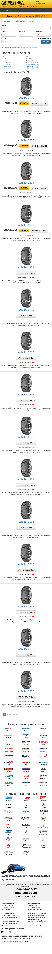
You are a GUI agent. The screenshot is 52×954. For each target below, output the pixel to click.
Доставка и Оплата (34, 907)
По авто (30, 21)
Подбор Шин (7, 21)
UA (7, 926)
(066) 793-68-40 (18, 6)
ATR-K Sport (6, 64)
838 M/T (30, 58)
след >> (16, 714)
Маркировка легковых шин (36, 915)
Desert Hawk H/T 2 (8, 68)
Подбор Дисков (20, 21)
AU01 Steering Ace (33, 64)
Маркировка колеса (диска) (37, 913)
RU (2, 926)
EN (4, 926)
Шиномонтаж (32, 905)
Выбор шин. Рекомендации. (36, 917)
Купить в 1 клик (39, 104)
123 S (29, 56)
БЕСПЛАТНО (40, 16)
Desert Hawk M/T (32, 68)
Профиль (22, 31)
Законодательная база (35, 909)
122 (4, 56)
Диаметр (39, 31)
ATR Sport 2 (6, 62)
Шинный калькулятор (34, 919)
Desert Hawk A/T (8, 66)
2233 (4, 58)
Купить (24, 103)
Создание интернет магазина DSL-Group (14, 941)
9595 (4, 60)
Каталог (6, 10)
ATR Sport (30, 60)
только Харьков (44, 38)
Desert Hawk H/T (32, 66)
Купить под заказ (26, 273)
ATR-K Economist (32, 62)
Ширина (4, 31)
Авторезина (12, 2)
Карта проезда (6, 909)
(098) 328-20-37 (6, 6)
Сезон (3, 38)
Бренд (3, 25)
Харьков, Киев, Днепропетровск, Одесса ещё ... (17, 938)
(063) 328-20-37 (31, 6)
